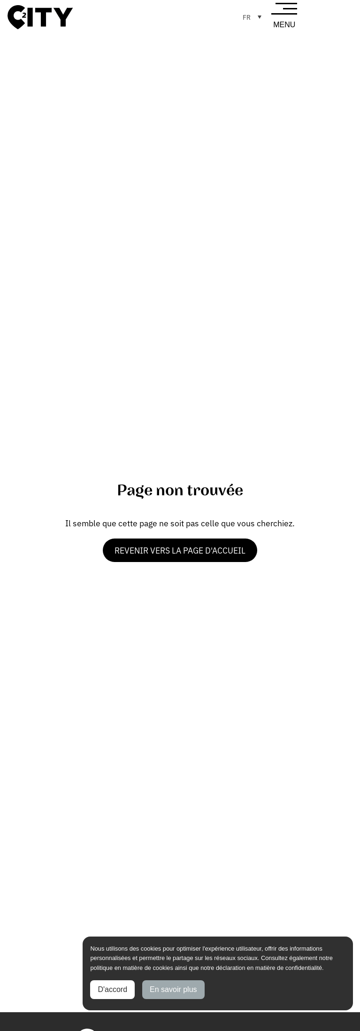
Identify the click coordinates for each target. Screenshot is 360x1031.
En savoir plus (173, 989)
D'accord (112, 989)
